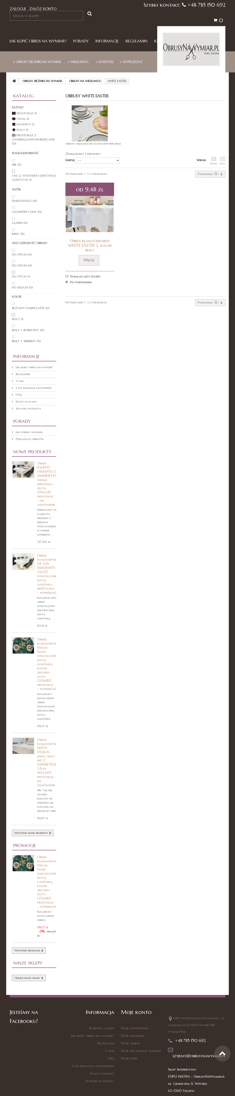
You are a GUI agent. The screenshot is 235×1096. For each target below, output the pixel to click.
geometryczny (27, 212)
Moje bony (129, 1058)
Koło (22, 130)
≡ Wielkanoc (78, 62)
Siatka (213, 161)
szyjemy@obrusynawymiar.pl (199, 1055)
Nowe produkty (32, 451)
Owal (23, 119)
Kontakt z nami (101, 1028)
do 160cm (22, 287)
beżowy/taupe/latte (31, 308)
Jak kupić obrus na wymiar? (38, 41)
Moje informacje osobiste (141, 1051)
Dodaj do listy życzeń (84, 276)
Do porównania (81, 282)
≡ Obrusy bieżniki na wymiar (37, 62)
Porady (81, 41)
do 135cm (22, 254)
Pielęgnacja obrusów (29, 439)
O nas (19, 381)
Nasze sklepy (27, 963)
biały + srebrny (26, 341)
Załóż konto (42, 9)
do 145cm (22, 265)
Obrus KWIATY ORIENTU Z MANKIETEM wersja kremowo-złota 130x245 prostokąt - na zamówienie (47, 484)
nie (17, 165)
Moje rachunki (132, 1035)
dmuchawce (24, 201)
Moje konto (136, 1012)
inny (18, 234)
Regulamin (136, 41)
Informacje (107, 41)
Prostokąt (27, 113)
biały (17, 319)
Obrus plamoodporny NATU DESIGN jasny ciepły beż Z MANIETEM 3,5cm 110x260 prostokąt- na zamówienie (49, 762)
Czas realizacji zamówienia (33, 388)
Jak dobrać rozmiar (28, 432)
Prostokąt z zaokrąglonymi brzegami (33, 139)
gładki (20, 223)
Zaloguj (18, 9)
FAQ (18, 395)
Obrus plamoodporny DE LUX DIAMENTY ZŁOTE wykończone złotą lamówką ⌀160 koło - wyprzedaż (49, 574)
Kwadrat (25, 124)
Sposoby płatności (28, 408)
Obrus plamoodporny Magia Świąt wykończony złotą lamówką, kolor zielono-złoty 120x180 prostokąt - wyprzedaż (49, 664)
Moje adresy (130, 1043)
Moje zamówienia (134, 1028)
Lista (222, 161)
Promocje (24, 845)
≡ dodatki (104, 62)
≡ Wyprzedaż (131, 62)
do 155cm (21, 276)
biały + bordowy (28, 330)
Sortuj (69, 160)
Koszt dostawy (26, 402)
